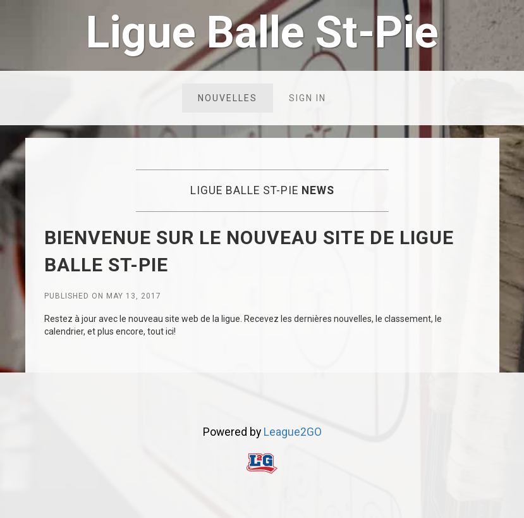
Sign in (307, 98)
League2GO (293, 432)
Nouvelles (227, 98)
